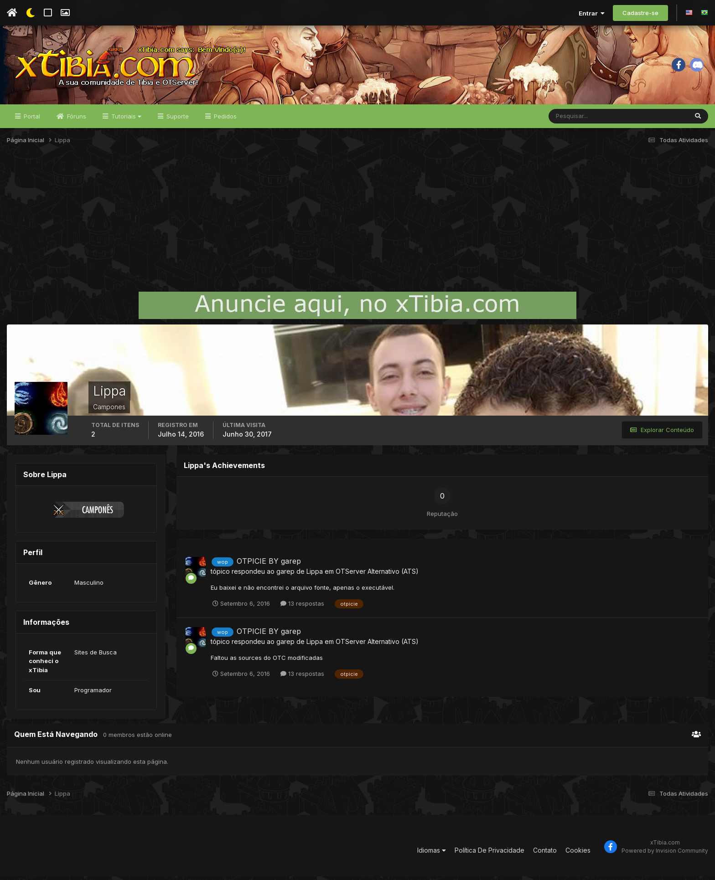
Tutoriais (125, 119)
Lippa (314, 574)
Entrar (592, 13)
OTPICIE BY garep (269, 564)
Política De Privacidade (489, 853)
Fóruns (75, 119)
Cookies (578, 853)
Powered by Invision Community (665, 853)
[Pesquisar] (578, 119)
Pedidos (224, 119)
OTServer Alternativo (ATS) (377, 574)
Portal (31, 119)
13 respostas (302, 606)
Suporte (177, 119)
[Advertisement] (357, 225)
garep (285, 574)
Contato (545, 853)
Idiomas (431, 853)
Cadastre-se (640, 12)
